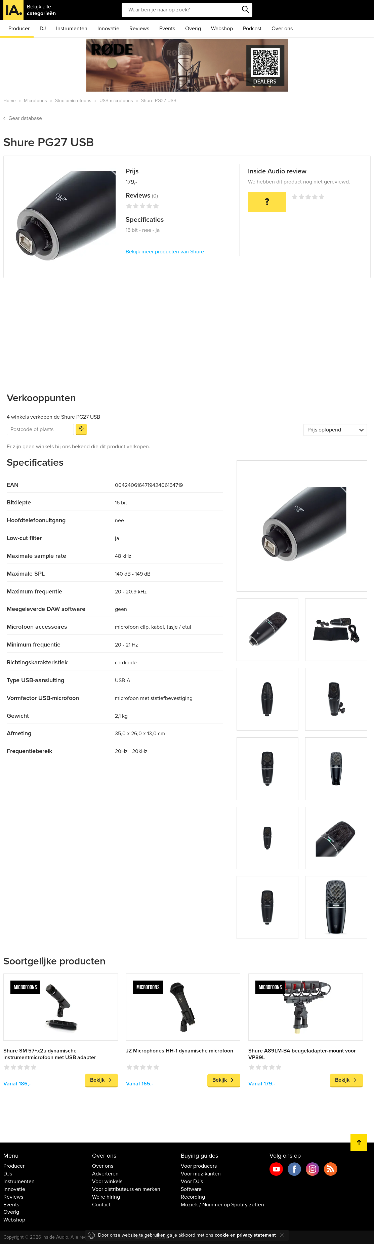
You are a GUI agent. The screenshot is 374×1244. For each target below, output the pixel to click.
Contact (101, 1204)
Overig (193, 28)
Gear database (25, 118)
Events (167, 28)
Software (191, 1189)
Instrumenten (71, 28)
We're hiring (106, 1197)
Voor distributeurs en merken (126, 1189)
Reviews (139, 28)
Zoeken (245, 10)
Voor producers (199, 1166)
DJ (43, 28)
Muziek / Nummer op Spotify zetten (222, 1204)
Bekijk (97, 1080)
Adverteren (105, 1173)
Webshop (222, 28)
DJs (7, 1173)
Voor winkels (107, 1181)
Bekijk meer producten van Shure (165, 251)
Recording (193, 1197)
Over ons (282, 28)
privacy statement (256, 1235)
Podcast (252, 28)
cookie (222, 1235)
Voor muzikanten (201, 1173)
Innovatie (108, 28)
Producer (19, 28)
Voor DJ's (192, 1181)
